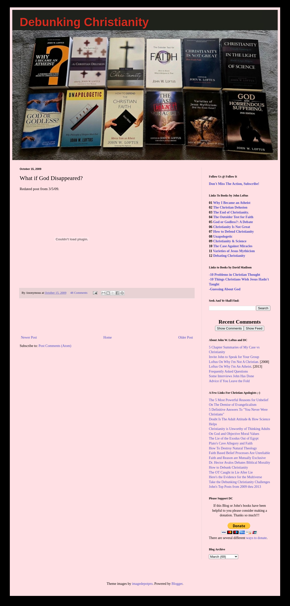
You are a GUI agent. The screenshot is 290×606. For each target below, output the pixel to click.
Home (107, 337)
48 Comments (78, 293)
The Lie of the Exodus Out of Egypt (234, 438)
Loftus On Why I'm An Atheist (230, 366)
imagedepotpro (142, 584)
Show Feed (254, 328)
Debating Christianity (229, 256)
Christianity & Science (229, 241)
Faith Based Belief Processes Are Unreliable (239, 453)
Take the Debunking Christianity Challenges (239, 482)
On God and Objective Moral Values (234, 434)
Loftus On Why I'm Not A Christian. (234, 362)
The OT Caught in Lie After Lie (231, 472)
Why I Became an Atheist (231, 203)
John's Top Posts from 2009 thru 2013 (235, 487)
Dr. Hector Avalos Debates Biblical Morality (239, 462)
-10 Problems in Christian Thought (234, 275)
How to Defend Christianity (233, 231)
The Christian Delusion (230, 207)
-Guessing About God (224, 289)
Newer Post (29, 337)
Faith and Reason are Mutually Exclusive (237, 458)
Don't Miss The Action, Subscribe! (234, 184)
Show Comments (229, 328)
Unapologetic (223, 236)
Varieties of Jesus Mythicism (234, 251)
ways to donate (256, 538)
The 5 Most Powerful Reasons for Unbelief (238, 400)
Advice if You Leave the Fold (229, 381)
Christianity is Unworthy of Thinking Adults (239, 429)
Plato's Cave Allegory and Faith (231, 443)
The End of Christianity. (231, 212)
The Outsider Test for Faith (233, 217)
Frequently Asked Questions (228, 371)
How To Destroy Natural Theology (233, 448)
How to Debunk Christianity (228, 467)
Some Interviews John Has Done (231, 376)
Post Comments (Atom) (55, 346)
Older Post (185, 337)
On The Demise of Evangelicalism (232, 405)
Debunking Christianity (84, 22)
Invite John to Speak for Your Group (234, 357)
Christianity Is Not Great (231, 227)
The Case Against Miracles (232, 246)
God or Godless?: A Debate (233, 222)
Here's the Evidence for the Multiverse (235, 477)
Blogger (177, 584)
